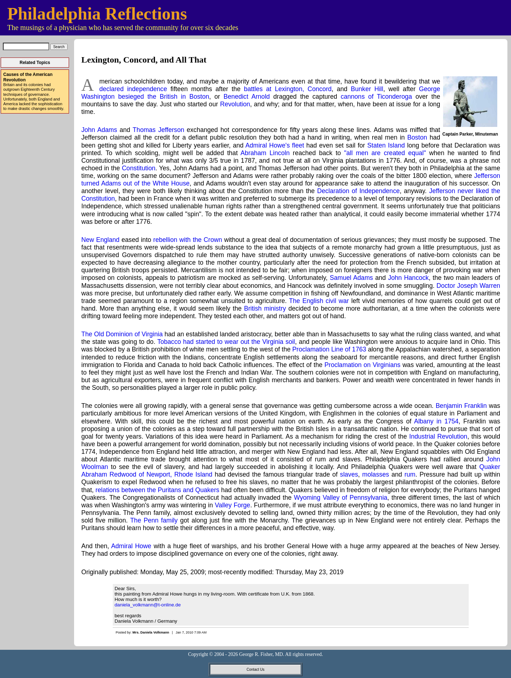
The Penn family (153, 520)
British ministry (265, 308)
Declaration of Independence (358, 191)
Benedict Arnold (247, 96)
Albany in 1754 (436, 421)
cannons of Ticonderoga (376, 96)
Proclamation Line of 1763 (329, 349)
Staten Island (386, 145)
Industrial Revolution (438, 436)
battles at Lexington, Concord (288, 89)
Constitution (138, 168)
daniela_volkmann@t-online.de (148, 604)
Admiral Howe (131, 546)
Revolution (235, 104)
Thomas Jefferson (158, 129)
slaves (349, 474)
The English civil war (319, 300)
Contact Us (255, 669)
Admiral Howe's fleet (274, 145)
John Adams (99, 129)
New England (100, 239)
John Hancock (408, 277)
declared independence (133, 89)
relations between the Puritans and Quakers (157, 490)
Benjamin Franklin (461, 405)
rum (409, 474)
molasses (375, 474)
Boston (417, 137)
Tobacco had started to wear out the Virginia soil (226, 341)
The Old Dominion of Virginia (122, 334)
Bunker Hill (367, 89)
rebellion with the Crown (187, 239)
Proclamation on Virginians (362, 364)
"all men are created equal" (385, 153)
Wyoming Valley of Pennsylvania (340, 497)
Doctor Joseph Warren (468, 285)
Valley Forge (232, 505)
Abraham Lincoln (265, 153)
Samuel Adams (351, 277)
